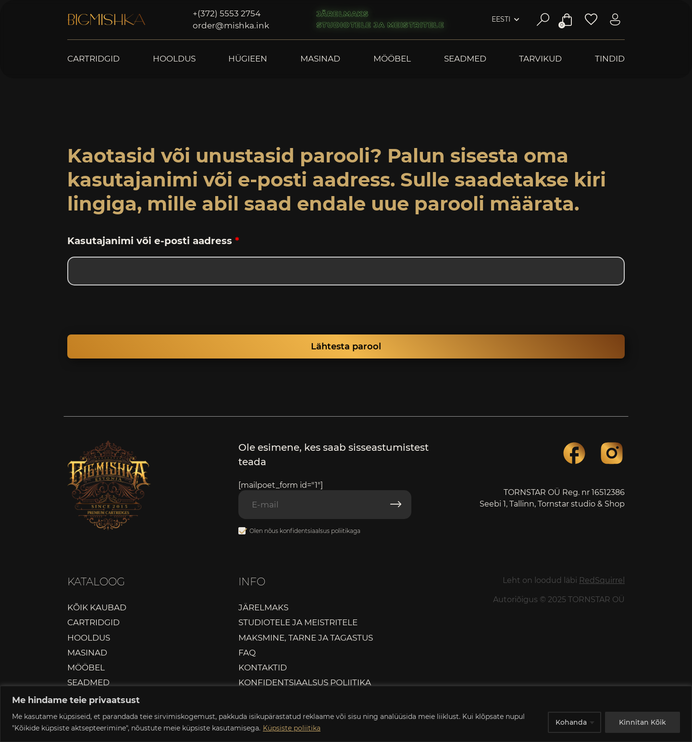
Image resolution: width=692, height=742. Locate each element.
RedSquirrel (602, 580)
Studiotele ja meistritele (381, 25)
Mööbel (392, 58)
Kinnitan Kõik (642, 722)
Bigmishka (106, 19)
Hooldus (174, 58)
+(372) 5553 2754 (226, 13)
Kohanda (571, 722)
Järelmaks (343, 14)
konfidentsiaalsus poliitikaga (320, 530)
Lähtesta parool (346, 346)
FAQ (247, 652)
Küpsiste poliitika (292, 728)
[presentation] (133, 314)
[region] (346, 714)
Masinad (320, 58)
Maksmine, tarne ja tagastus (305, 638)
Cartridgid (93, 58)
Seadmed (465, 58)
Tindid (610, 58)
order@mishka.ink (231, 25)
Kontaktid (262, 667)
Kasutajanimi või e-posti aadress (153, 241)
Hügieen (247, 58)
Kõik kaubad (96, 607)
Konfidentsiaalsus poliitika (304, 682)
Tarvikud (540, 58)
